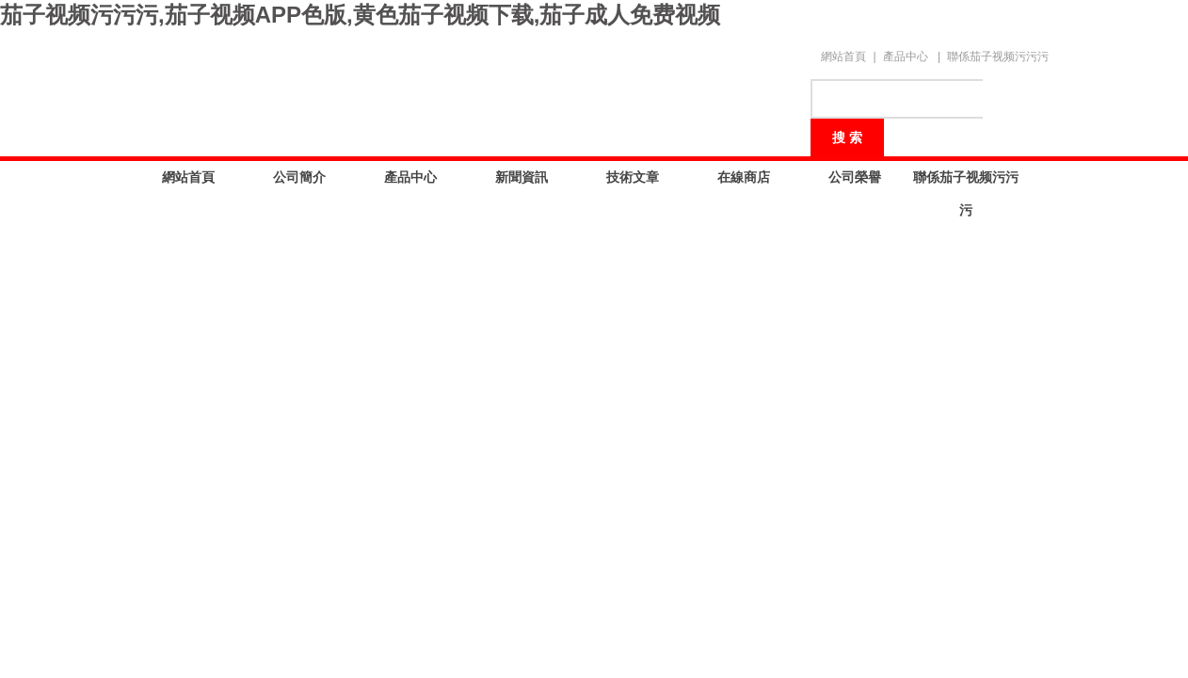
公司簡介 (299, 177)
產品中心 (905, 56)
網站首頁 (843, 56)
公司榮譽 (854, 177)
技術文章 (632, 177)
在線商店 (743, 177)
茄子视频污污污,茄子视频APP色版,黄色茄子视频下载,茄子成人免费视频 (360, 14)
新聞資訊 (521, 177)
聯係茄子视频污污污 (998, 56)
